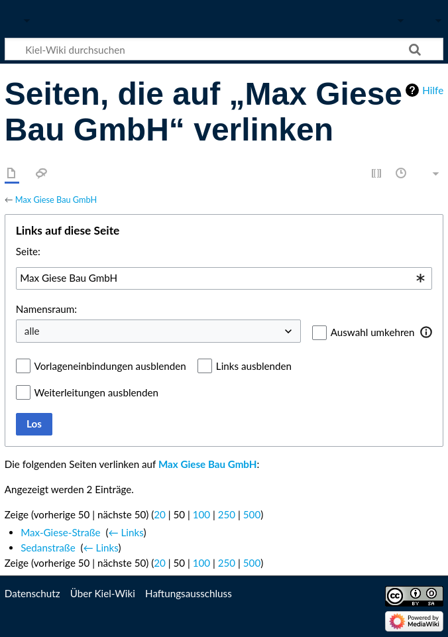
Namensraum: (46, 309)
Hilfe (432, 90)
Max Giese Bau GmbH (56, 199)
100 (201, 514)
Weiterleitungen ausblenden (96, 392)
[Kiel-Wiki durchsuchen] (224, 49)
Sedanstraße (48, 547)
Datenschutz (32, 593)
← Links (125, 532)
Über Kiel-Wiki (102, 593)
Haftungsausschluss (188, 593)
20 (160, 514)
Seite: (28, 251)
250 (226, 514)
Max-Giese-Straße (60, 532)
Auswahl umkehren (373, 332)
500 (251, 514)
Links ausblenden (254, 366)
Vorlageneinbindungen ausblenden (110, 366)
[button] (426, 332)
